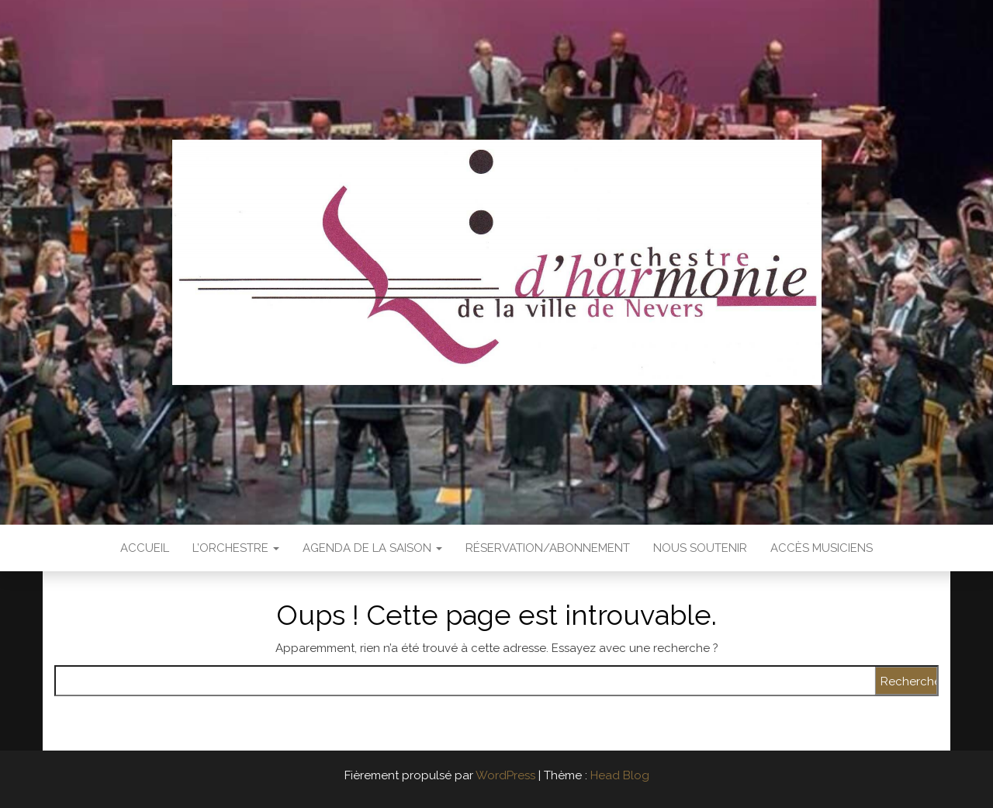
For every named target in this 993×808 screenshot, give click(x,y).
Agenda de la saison (372, 548)
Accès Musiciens (821, 548)
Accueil (144, 548)
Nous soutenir (700, 548)
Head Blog (619, 775)
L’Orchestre (235, 548)
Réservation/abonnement (547, 548)
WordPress (505, 775)
